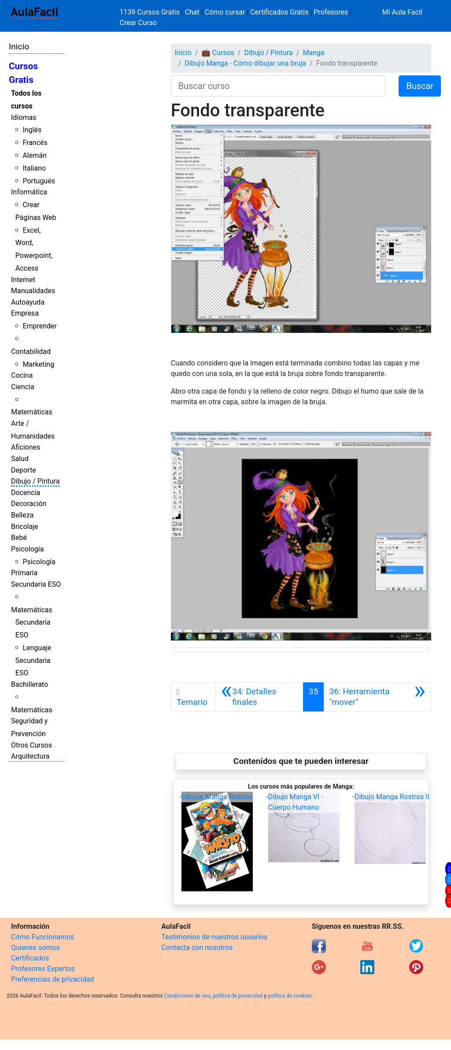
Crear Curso (138, 23)
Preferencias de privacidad (52, 979)
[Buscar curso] (278, 86)
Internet (23, 280)
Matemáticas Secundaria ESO (31, 623)
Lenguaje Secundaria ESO (33, 661)
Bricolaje (24, 526)
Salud (20, 458)
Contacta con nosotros (197, 947)
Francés (34, 142)
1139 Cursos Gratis (150, 12)
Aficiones (25, 447)
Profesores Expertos (42, 968)
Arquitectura (30, 756)
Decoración (29, 503)
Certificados (30, 958)
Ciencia (22, 387)
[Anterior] (259, 696)
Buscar (419, 86)
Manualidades (33, 291)
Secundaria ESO (36, 584)
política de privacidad (237, 996)
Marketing (38, 364)
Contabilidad (31, 351)
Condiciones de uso (187, 996)
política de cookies (290, 996)
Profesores (331, 12)
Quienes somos (35, 947)
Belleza (22, 515)
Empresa (25, 313)
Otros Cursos (31, 745)
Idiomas (23, 117)
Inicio (19, 46)
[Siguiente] (377, 696)
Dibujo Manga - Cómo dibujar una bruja (245, 63)
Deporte (23, 470)
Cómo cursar (225, 12)
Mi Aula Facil (402, 12)
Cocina (22, 375)
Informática (29, 192)
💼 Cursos (218, 52)
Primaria (24, 573)
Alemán (34, 155)
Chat (192, 12)
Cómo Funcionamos (42, 937)
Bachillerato (29, 684)
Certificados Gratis (279, 12)
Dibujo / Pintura (35, 481)
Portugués (38, 181)
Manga (313, 52)
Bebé (19, 537)
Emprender (39, 326)
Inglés (31, 130)
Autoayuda (27, 302)
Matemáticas (31, 412)
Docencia (25, 492)
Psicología (27, 549)
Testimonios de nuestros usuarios (214, 937)
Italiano (34, 168)
